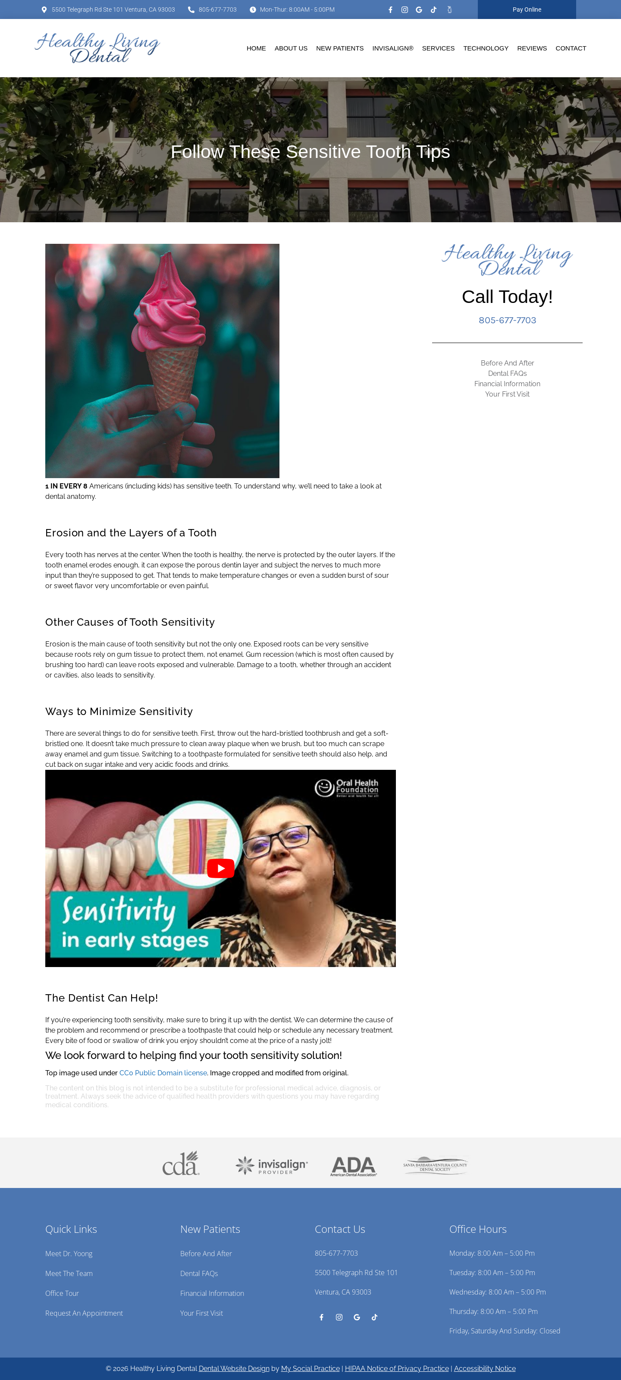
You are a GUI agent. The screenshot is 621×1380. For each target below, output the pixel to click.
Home (256, 48)
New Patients (340, 48)
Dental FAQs (507, 373)
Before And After (507, 363)
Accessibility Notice (485, 1368)
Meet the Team (69, 1273)
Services (438, 48)
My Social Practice (310, 1368)
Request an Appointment (84, 1313)
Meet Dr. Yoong (68, 1253)
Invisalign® (393, 48)
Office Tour (62, 1293)
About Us (291, 48)
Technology (485, 48)
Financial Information (507, 384)
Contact (571, 48)
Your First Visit (507, 394)
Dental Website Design (234, 1368)
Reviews (532, 48)
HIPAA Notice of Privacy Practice (397, 1368)
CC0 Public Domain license (163, 1073)
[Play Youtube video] (220, 868)
